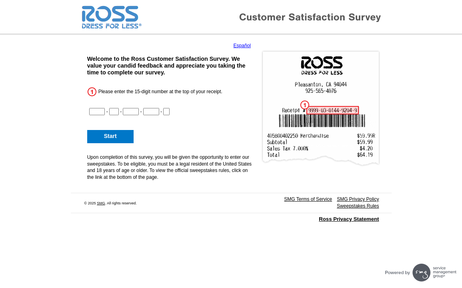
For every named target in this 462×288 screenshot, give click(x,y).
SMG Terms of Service (308, 199)
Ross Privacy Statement (349, 219)
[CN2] (114, 111)
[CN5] (166, 111)
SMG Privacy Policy (358, 199)
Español (242, 45)
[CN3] (131, 111)
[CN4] (151, 111)
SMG (101, 203)
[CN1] (97, 111)
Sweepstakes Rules (358, 206)
